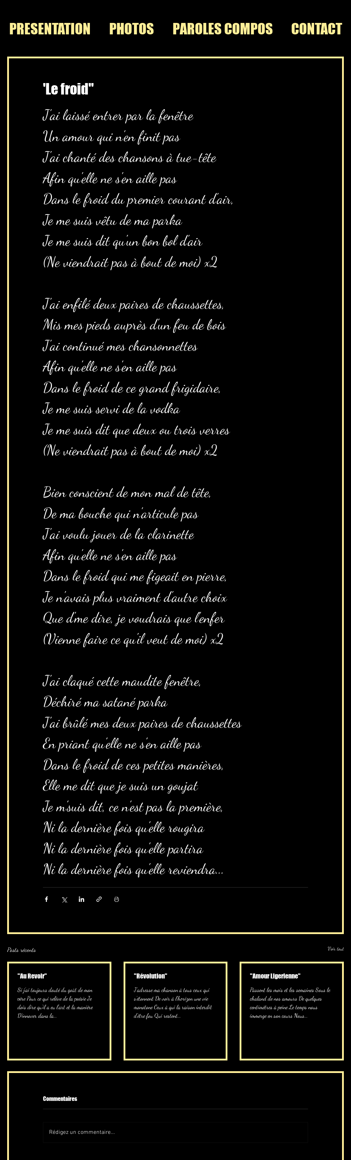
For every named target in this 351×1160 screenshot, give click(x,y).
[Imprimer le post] (116, 899)
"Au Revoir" (32, 976)
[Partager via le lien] (99, 899)
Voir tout (336, 949)
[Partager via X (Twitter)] (64, 899)
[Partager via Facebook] (46, 899)
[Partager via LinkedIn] (81, 899)
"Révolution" (150, 976)
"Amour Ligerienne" (275, 976)
